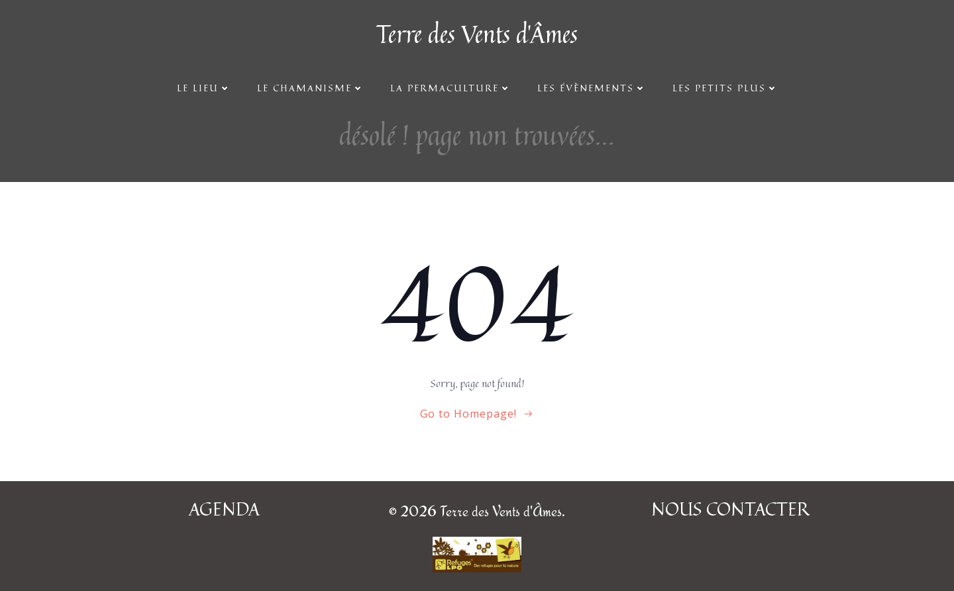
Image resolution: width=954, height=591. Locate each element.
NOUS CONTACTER (730, 509)
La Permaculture (450, 88)
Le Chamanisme (310, 88)
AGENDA (224, 509)
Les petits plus (725, 88)
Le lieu (204, 88)
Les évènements (591, 88)
